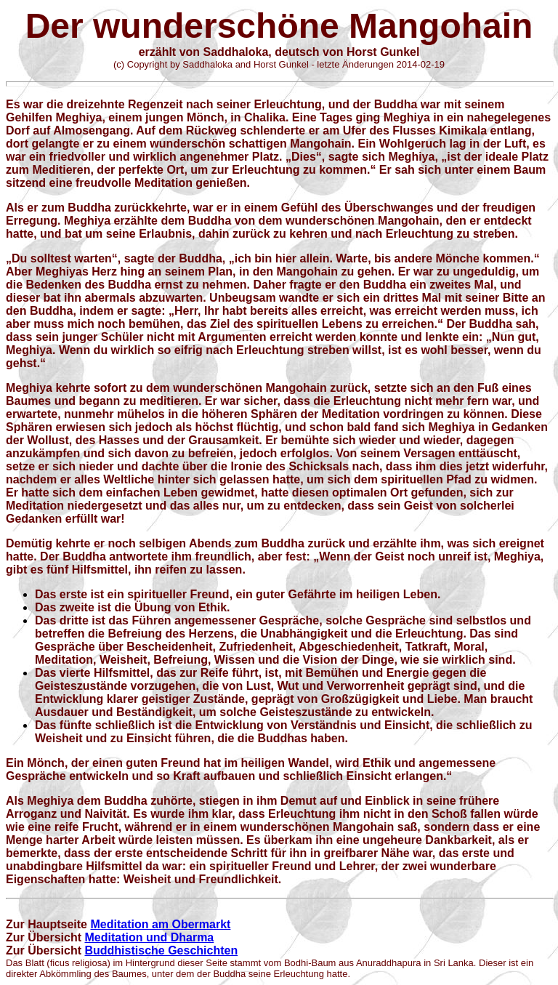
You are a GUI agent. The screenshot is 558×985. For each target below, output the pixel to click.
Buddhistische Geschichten (161, 950)
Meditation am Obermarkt (160, 924)
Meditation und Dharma (149, 937)
